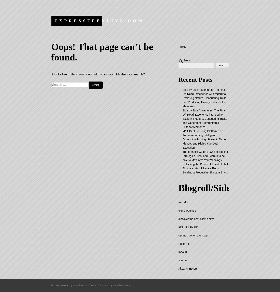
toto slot (183, 202)
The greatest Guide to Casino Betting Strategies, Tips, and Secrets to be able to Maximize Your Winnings (205, 156)
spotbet (183, 260)
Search (188, 60)
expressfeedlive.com (99, 21)
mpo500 (184, 252)
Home (184, 47)
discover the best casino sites (197, 219)
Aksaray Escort (188, 268)
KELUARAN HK (188, 227)
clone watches (187, 210)
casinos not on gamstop (193, 235)
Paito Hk (184, 243)
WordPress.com (121, 285)
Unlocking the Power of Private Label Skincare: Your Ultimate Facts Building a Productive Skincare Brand (205, 168)
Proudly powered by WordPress (68, 285)
